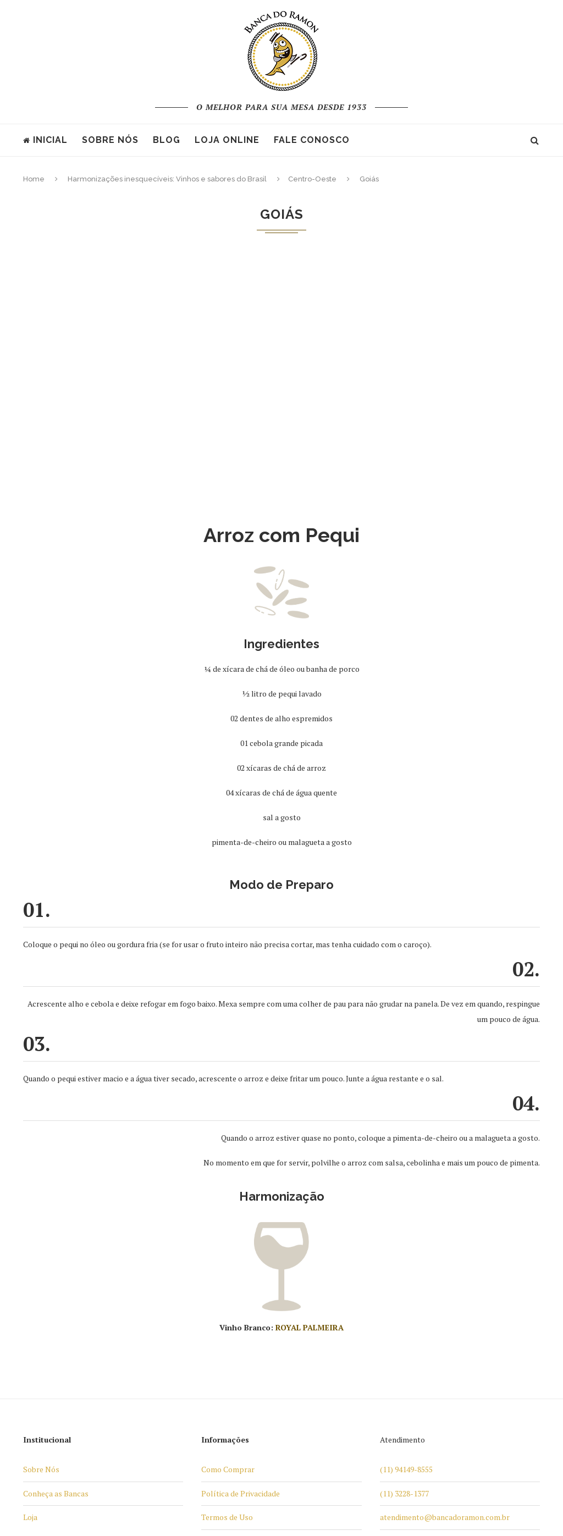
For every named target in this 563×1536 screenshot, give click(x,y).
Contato (215, 1388)
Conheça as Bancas (56, 1245)
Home (34, 179)
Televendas (220, 1340)
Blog (166, 140)
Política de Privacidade (240, 1245)
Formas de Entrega (234, 1317)
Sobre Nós (41, 1220)
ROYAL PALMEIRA (309, 1079)
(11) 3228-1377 (404, 1245)
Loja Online (227, 140)
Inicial (45, 140)
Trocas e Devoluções (237, 1365)
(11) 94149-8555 (406, 1220)
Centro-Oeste (312, 179)
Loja (30, 1268)
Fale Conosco (312, 140)
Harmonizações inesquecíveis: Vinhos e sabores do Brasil (167, 179)
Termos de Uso (227, 1268)
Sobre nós (110, 140)
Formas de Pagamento (240, 1293)
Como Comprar (228, 1220)
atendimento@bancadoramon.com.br (445, 1268)
